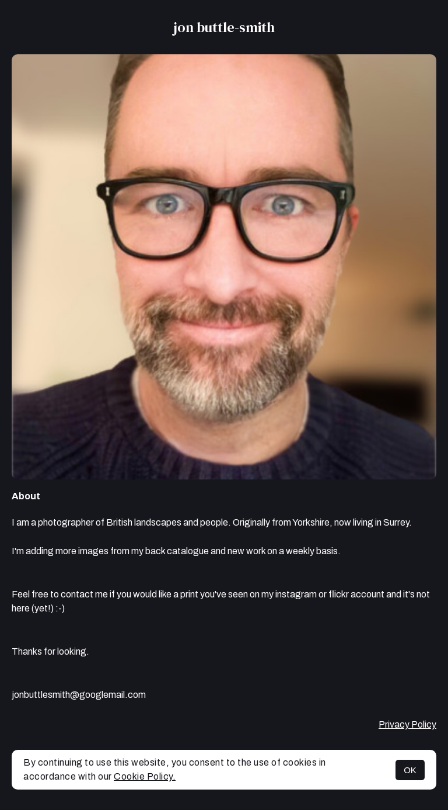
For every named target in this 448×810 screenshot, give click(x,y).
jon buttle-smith (224, 27)
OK (410, 770)
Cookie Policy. (145, 776)
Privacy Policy (407, 724)
